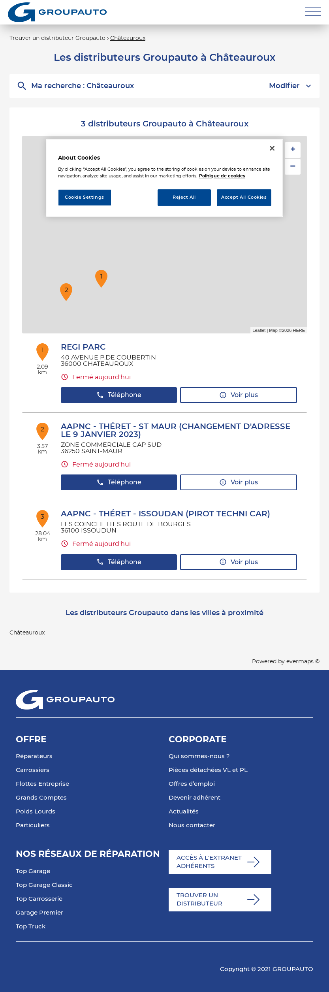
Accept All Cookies (244, 198)
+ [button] (292, 150)
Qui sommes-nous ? (199, 756)
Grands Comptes (41, 798)
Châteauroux (127, 38)
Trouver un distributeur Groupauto (57, 38)
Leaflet (258, 330)
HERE (299, 330)
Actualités (184, 812)
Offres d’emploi (192, 784)
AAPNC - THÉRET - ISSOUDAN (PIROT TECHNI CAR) (165, 514)
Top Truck (30, 927)
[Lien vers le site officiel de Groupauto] (57, 12)
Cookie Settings (84, 198)
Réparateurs (34, 756)
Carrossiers (32, 770)
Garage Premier (39, 913)
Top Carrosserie (39, 899)
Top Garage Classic (44, 885)
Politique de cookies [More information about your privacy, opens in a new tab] (222, 176)
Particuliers (33, 825)
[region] (164, 178)
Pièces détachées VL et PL (208, 770)
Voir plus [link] (238, 395)
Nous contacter (192, 825)
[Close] (272, 148)
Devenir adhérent (194, 798)
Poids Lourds (35, 812)
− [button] (292, 166)
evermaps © (303, 661)
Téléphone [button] (118, 395)
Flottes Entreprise (42, 784)
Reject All (184, 198)
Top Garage (33, 871)
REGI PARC (83, 347)
